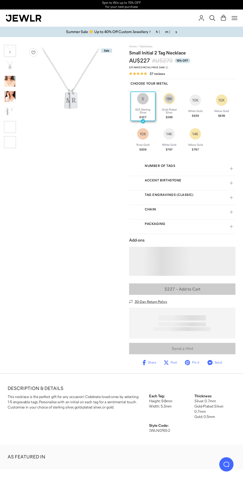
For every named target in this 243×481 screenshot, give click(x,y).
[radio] (143, 106)
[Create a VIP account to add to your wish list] (33, 53)
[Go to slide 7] (10, 142)
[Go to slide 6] (10, 127)
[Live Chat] (226, 464)
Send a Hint (182, 348)
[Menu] (234, 18)
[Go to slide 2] (10, 66)
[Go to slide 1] (10, 51)
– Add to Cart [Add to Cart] (182, 289)
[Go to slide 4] (10, 96)
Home (133, 46)
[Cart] (223, 18)
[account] (201, 18)
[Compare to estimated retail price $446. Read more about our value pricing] (148, 67)
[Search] (212, 18)
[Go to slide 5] (10, 112)
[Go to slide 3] (10, 81)
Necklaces (146, 46)
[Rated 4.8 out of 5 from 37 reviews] (147, 74)
